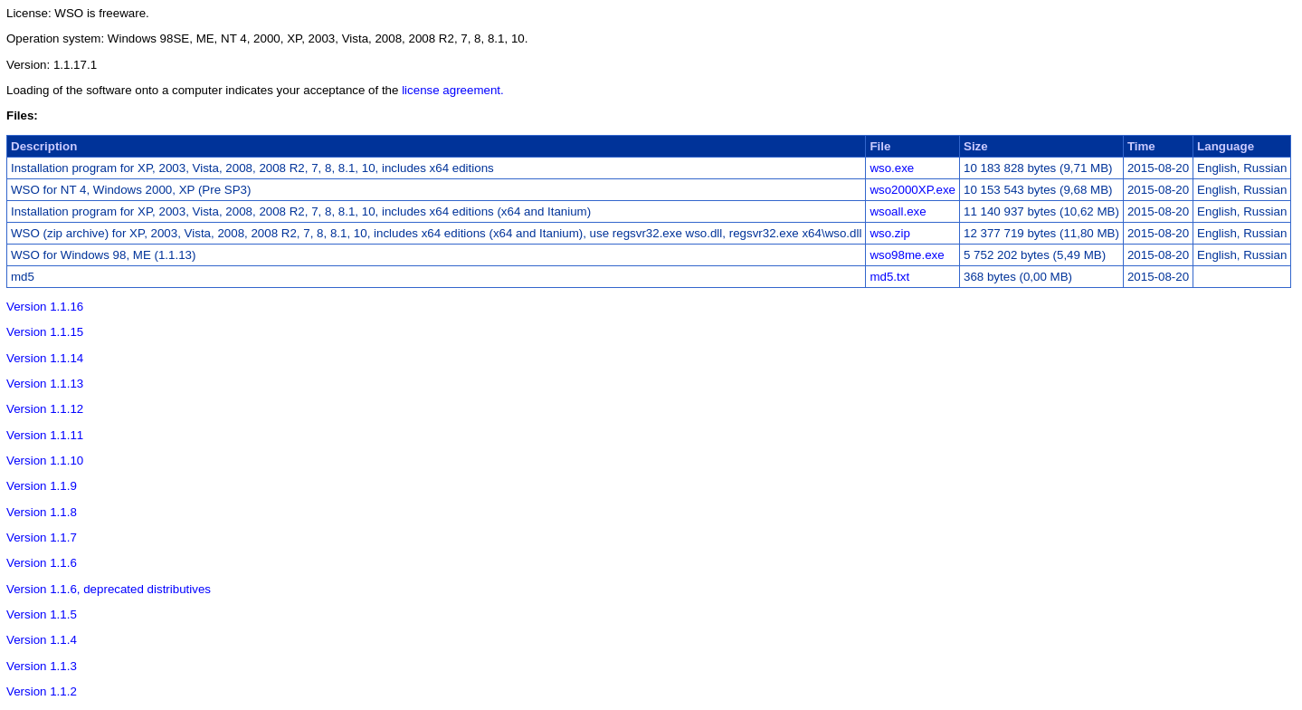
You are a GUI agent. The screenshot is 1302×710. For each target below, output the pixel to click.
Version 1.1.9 (41, 486)
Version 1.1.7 (41, 537)
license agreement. (453, 90)
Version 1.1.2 (41, 691)
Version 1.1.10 (44, 460)
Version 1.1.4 (41, 640)
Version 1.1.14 (44, 358)
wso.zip (889, 233)
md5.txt (889, 276)
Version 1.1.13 (44, 383)
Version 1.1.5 (41, 614)
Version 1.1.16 (44, 306)
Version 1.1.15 (44, 332)
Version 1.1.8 (41, 512)
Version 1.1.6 (41, 563)
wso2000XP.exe (912, 190)
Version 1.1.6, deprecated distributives (108, 589)
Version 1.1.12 (44, 409)
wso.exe (892, 168)
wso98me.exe (907, 255)
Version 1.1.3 (41, 666)
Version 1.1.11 (44, 435)
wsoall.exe (898, 211)
